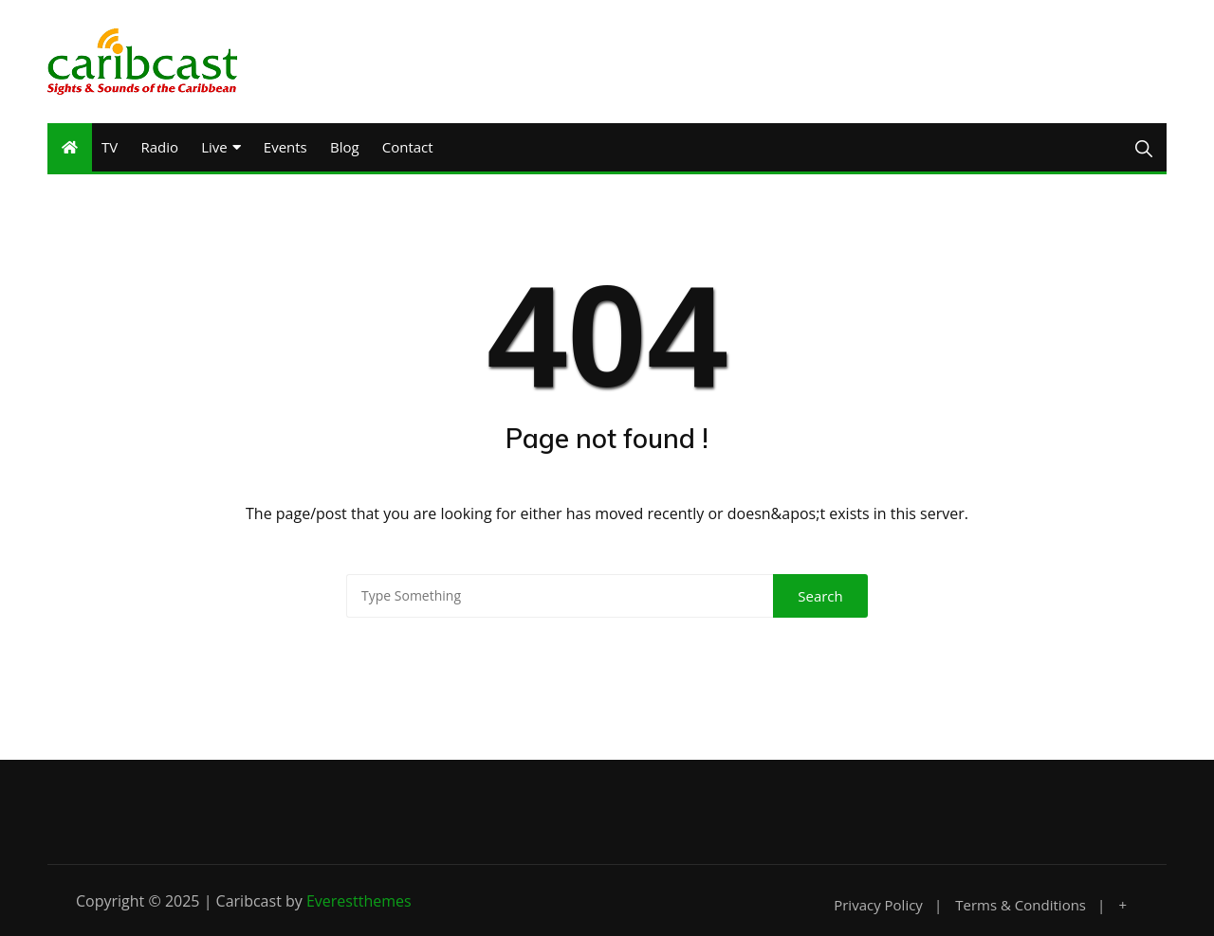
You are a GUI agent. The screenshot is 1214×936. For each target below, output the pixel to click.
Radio (159, 146)
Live (214, 146)
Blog (344, 146)
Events (285, 146)
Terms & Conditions (1020, 905)
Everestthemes (359, 901)
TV (109, 146)
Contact (407, 146)
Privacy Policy (878, 905)
